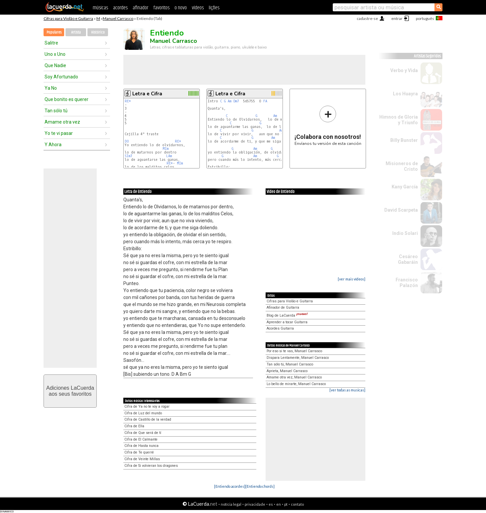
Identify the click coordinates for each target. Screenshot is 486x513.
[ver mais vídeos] (351, 279)
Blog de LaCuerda (287, 315)
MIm (166, 149)
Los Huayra (405, 93)
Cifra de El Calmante (141, 439)
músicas (100, 8)
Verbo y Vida (404, 70)
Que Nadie (55, 65)
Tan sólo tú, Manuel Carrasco (290, 364)
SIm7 (128, 156)
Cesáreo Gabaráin (408, 259)
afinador (140, 8)
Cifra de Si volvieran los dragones (151, 465)
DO (127, 141)
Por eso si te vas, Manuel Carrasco (294, 351)
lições (214, 8)
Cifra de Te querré (139, 452)
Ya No (51, 88)
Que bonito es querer (66, 99)
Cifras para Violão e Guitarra (68, 18)
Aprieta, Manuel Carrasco (287, 371)
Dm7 (236, 101)
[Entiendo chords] (260, 486)
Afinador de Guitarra (283, 307)
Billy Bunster (404, 140)
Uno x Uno (55, 54)
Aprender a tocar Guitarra (287, 322)
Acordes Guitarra (280, 328)
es (271, 504)
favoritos (161, 8)
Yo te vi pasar (59, 133)
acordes (120, 8)
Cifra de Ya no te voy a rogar (147, 406)
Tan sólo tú (56, 110)
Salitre (51, 43)
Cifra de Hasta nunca (141, 446)
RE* (128, 101)
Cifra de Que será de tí (142, 433)
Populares (54, 32)
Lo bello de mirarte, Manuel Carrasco (296, 384)
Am (229, 101)
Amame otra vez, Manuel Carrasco (294, 377)
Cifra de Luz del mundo (143, 413)
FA (265, 101)
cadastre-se (367, 18)
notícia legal (231, 504)
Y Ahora (53, 144)
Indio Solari (405, 233)
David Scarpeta (401, 210)
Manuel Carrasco (118, 18)
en (278, 504)
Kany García (405, 186)
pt (286, 504)
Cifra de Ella (134, 426)
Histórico (98, 32)
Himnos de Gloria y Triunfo (398, 119)
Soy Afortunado (61, 76)
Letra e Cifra (147, 93)
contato (297, 504)
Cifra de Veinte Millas (142, 459)
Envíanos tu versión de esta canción (328, 125)
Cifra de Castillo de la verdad (147, 419)
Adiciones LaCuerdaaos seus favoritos (70, 391)
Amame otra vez (62, 122)
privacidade (255, 504)
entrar (397, 18)
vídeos (198, 8)
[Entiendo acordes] (229, 486)
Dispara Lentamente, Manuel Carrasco (298, 358)
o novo (181, 8)
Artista (76, 32)
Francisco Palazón (407, 282)
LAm (169, 156)
